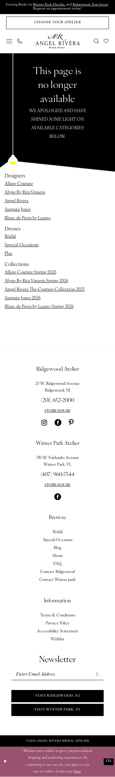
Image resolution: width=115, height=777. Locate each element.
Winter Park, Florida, (49, 5)
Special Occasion (57, 540)
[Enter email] (57, 674)
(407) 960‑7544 (57, 475)
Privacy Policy (58, 623)
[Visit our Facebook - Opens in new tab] (58, 422)
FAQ (57, 564)
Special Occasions (22, 245)
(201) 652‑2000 (58, 401)
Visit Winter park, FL (57, 710)
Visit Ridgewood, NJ (57, 696)
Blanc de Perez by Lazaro (28, 218)
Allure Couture (19, 184)
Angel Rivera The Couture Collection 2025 (45, 289)
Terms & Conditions (57, 615)
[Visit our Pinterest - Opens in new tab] (71, 422)
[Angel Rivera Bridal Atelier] (57, 41)
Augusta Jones (18, 209)
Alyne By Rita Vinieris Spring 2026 (36, 281)
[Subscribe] (97, 674)
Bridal (10, 237)
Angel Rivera (17, 201)
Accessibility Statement (57, 631)
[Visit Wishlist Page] (106, 41)
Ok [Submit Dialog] (108, 761)
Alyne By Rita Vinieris (25, 192)
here (77, 772)
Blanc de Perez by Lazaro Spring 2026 (39, 307)
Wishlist (57, 639)
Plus (8, 254)
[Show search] (97, 41)
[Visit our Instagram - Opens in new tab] (44, 422)
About (57, 556)
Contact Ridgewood (57, 572)
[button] (9, 41)
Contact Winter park (57, 580)
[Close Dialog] (5, 762)
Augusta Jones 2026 (22, 298)
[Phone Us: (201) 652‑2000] (20, 41)
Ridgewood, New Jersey (90, 5)
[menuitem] (9, 41)
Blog (57, 548)
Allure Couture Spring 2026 (30, 272)
